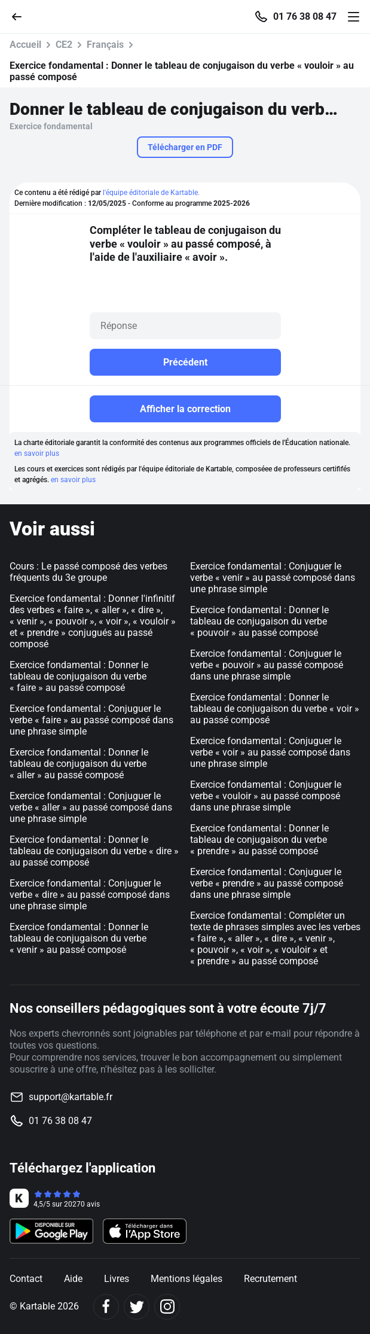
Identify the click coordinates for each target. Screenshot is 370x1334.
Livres (116, 1278)
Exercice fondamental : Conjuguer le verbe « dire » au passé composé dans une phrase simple (90, 895)
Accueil (25, 44)
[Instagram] (167, 1307)
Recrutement (270, 1278)
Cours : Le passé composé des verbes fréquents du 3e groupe (88, 572)
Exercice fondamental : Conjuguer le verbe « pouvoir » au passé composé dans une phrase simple (266, 665)
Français (105, 44)
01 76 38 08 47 (305, 17)
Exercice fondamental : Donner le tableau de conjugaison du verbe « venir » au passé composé (79, 938)
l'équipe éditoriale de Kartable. (151, 192)
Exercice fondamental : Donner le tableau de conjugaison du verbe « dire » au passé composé (94, 851)
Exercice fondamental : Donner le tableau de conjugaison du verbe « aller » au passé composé (79, 764)
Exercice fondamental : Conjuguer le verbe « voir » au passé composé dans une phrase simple (270, 752)
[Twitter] (136, 1307)
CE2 (64, 44)
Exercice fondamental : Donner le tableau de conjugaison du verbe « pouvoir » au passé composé (259, 621)
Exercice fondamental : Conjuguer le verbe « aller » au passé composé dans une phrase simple (91, 807)
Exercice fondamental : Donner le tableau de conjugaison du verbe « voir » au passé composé (274, 709)
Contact (26, 1278)
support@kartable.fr (70, 1096)
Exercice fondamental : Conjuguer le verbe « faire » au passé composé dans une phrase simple (91, 720)
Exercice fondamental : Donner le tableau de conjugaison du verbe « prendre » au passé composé (259, 840)
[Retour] (21, 16)
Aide (73, 1278)
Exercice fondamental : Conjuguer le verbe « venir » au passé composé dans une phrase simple (272, 578)
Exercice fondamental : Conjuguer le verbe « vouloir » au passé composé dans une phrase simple (265, 796)
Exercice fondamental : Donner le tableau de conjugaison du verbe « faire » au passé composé (79, 676)
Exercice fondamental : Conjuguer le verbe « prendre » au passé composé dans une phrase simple (266, 883)
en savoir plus (36, 453)
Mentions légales (186, 1278)
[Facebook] (106, 1307)
